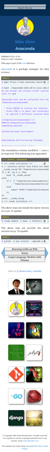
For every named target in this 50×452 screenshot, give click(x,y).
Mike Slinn (25, 42)
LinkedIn (37, 270)
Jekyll (27, 445)
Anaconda (6, 69)
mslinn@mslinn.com (31, 440)
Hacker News (25, 270)
